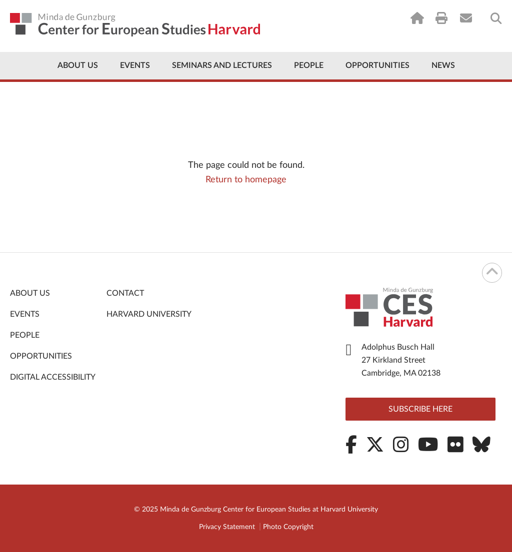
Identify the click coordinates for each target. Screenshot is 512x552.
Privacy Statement (227, 527)
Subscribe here (420, 409)
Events (135, 65)
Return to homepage (246, 179)
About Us (78, 65)
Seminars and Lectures (222, 65)
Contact (125, 293)
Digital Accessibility (53, 377)
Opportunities (378, 65)
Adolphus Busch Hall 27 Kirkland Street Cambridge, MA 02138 (401, 360)
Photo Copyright (288, 527)
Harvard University (149, 314)
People (309, 65)
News (443, 65)
